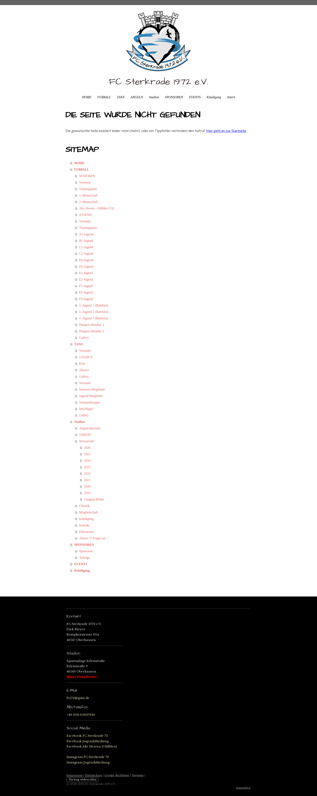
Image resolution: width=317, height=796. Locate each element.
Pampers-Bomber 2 (91, 331)
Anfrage (84, 557)
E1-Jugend (86, 273)
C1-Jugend (86, 247)
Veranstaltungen (89, 402)
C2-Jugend (86, 253)
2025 (87, 454)
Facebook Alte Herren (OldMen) (92, 746)
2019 (87, 493)
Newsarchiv (86, 441)
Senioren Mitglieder (92, 389)
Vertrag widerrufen (82, 779)
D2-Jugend (86, 266)
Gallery (84, 337)
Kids (82, 363)
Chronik (84, 506)
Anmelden (243, 787)
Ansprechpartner (90, 428)
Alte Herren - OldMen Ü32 (96, 208)
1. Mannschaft (88, 195)
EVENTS (195, 97)
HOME (86, 97)
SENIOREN (87, 176)
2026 (87, 447)
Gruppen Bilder (94, 499)
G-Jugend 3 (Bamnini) (93, 318)
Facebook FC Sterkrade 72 (87, 736)
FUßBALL (104, 97)
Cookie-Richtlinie (117, 775)
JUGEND (85, 214)
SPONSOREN (174, 97)
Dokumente (86, 531)
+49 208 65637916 (81, 715)
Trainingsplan (88, 189)
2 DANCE (86, 357)
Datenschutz (93, 775)
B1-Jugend (86, 240)
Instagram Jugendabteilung (88, 762)
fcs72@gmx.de (78, 698)
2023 (87, 467)
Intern (231, 97)
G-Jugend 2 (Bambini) (93, 312)
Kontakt (84, 525)
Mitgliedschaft (88, 512)
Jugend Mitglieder (91, 396)
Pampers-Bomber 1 (91, 324)
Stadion (154, 97)
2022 (87, 473)
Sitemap (138, 775)
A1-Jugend (86, 234)
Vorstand (85, 182)
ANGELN (136, 97)
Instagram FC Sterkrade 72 (88, 757)
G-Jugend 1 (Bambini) (93, 305)
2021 (87, 480)
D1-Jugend (86, 260)
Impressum (74, 775)
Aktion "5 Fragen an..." (94, 538)
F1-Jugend (86, 286)
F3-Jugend (86, 299)
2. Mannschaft (88, 202)
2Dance (84, 370)
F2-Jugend (86, 292)
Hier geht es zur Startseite (226, 131)
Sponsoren (86, 551)
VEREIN (85, 434)
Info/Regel (86, 409)
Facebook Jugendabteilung (88, 741)
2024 (87, 460)
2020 (87, 486)
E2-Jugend (86, 279)
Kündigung (214, 97)
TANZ (120, 97)
